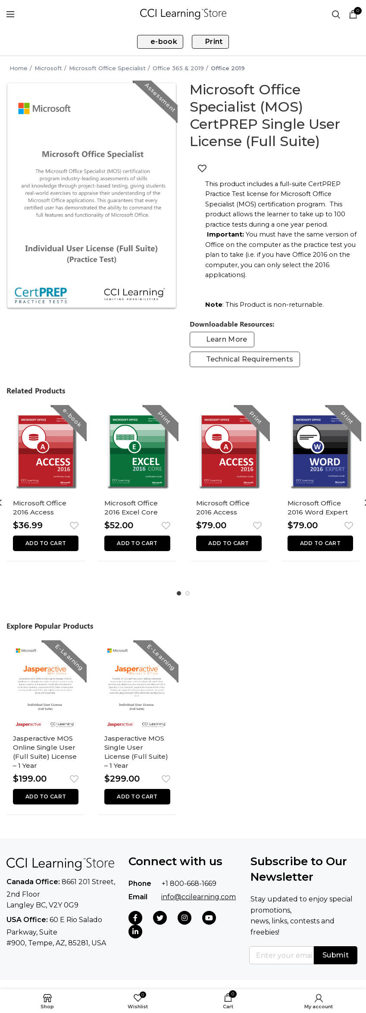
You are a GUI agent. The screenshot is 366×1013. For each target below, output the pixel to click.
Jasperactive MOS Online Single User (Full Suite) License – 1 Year (45, 759)
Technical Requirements (250, 359)
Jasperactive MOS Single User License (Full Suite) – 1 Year (136, 759)
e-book (161, 41)
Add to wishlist (202, 168)
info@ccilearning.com (198, 906)
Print (209, 41)
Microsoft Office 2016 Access (41, 509)
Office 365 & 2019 (178, 68)
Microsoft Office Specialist (107, 68)
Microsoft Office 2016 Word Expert (319, 509)
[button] (45, 546)
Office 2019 (228, 68)
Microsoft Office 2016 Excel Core (132, 509)
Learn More (226, 339)
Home (18, 68)
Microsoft (48, 68)
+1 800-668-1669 (189, 893)
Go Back (2, 68)
